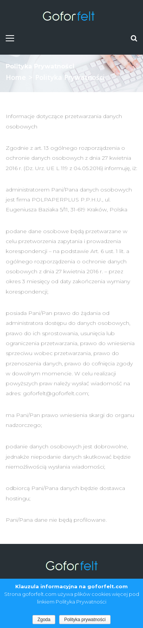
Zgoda (43, 619)
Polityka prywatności (85, 619)
